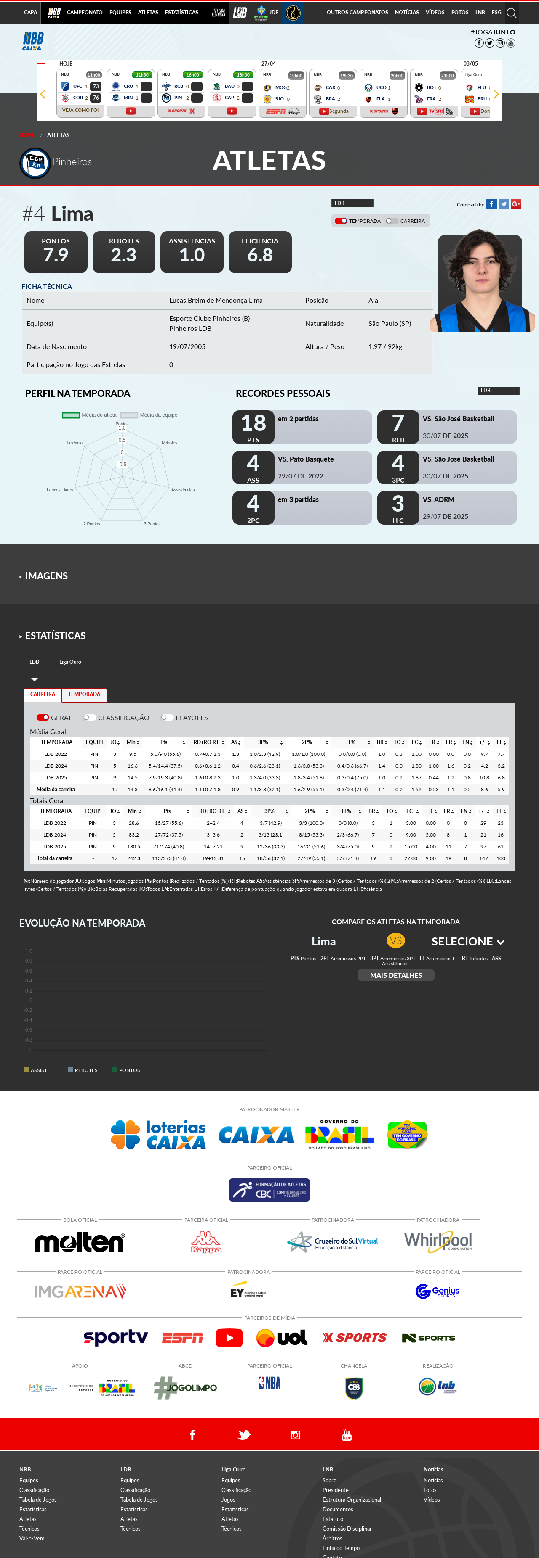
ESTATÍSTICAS (181, 12)
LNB (480, 12)
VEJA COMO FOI (80, 110)
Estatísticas (33, 1509)
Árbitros (332, 1538)
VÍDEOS (435, 12)
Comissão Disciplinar (347, 1528)
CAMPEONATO (85, 12)
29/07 (300, 476)
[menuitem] (85, 13)
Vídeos (432, 1499)
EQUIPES (120, 12)
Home (27, 135)
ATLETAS (148, 12)
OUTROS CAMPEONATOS (357, 12)
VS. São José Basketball (458, 419)
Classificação (34, 1490)
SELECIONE (468, 941)
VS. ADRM (438, 499)
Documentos (338, 1509)
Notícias (433, 1480)
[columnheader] (115, 742)
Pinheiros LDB (190, 328)
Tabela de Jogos (38, 1499)
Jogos (228, 1499)
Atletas (58, 135)
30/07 (445, 435)
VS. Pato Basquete (306, 459)
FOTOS (460, 12)
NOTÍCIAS (407, 12)
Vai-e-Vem (32, 1538)
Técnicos (29, 1528)
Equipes (28, 1480)
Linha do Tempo (341, 1548)
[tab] (34, 662)
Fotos (430, 1490)
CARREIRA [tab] (42, 694)
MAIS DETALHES (396, 975)
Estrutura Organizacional (352, 1499)
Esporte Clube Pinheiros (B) (209, 318)
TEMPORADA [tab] (84, 694)
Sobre (329, 1480)
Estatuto (333, 1519)
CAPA (30, 12)
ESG (497, 12)
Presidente (336, 1490)
